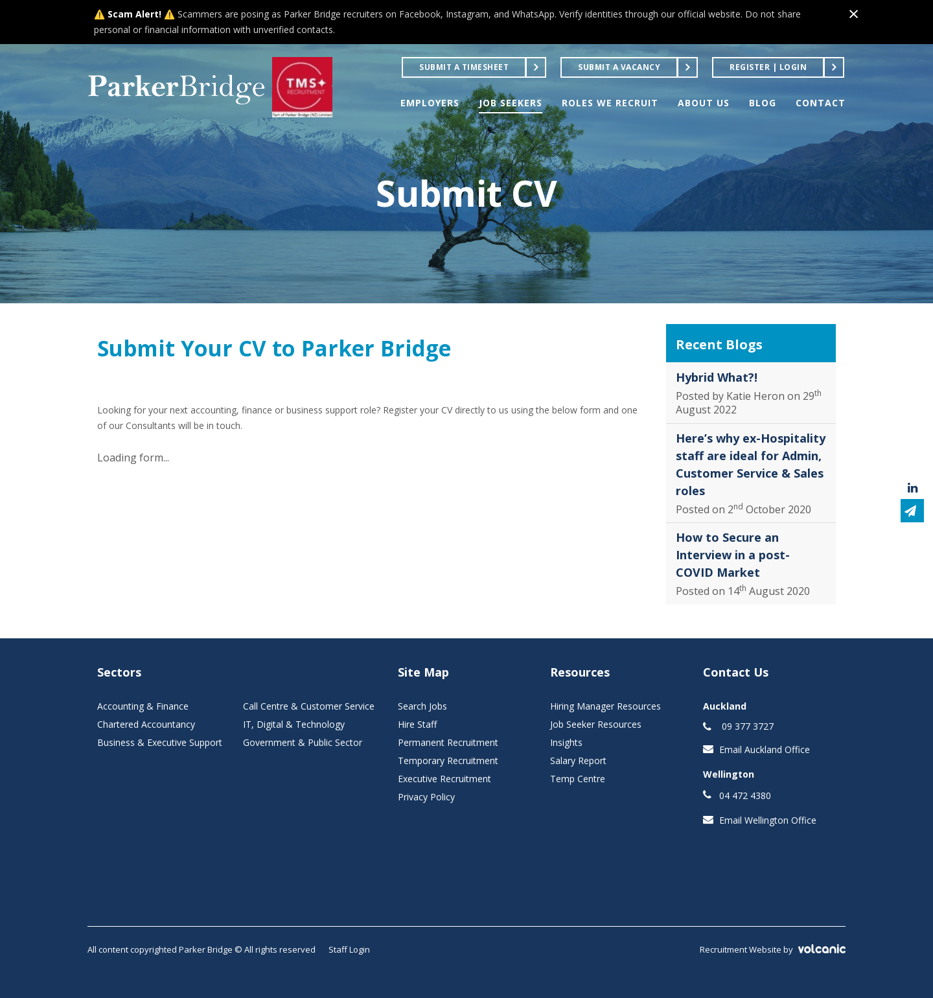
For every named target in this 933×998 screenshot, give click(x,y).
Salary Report (578, 760)
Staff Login (349, 949)
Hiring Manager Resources (605, 706)
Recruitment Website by (773, 949)
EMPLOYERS (429, 103)
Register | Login (768, 67)
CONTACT (821, 103)
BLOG (762, 103)
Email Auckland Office (764, 749)
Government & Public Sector (302, 742)
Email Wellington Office (767, 820)
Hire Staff (417, 724)
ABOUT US (704, 103)
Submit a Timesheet (464, 67)
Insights (566, 742)
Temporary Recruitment (448, 760)
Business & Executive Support (159, 742)
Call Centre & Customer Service (308, 706)
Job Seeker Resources (595, 724)
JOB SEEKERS (510, 103)
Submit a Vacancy (619, 67)
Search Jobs (422, 706)
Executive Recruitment (444, 778)
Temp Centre (577, 778)
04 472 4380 (745, 795)
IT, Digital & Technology (294, 724)
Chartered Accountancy (146, 724)
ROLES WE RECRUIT (610, 103)
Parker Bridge (176, 87)
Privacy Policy (426, 797)
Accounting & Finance (143, 706)
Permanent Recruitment (448, 742)
